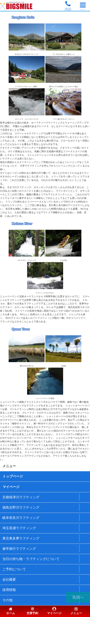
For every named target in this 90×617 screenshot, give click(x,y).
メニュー (76, 611)
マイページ (11, 487)
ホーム (10, 611)
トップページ (13, 476)
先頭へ (78, 597)
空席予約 (32, 611)
